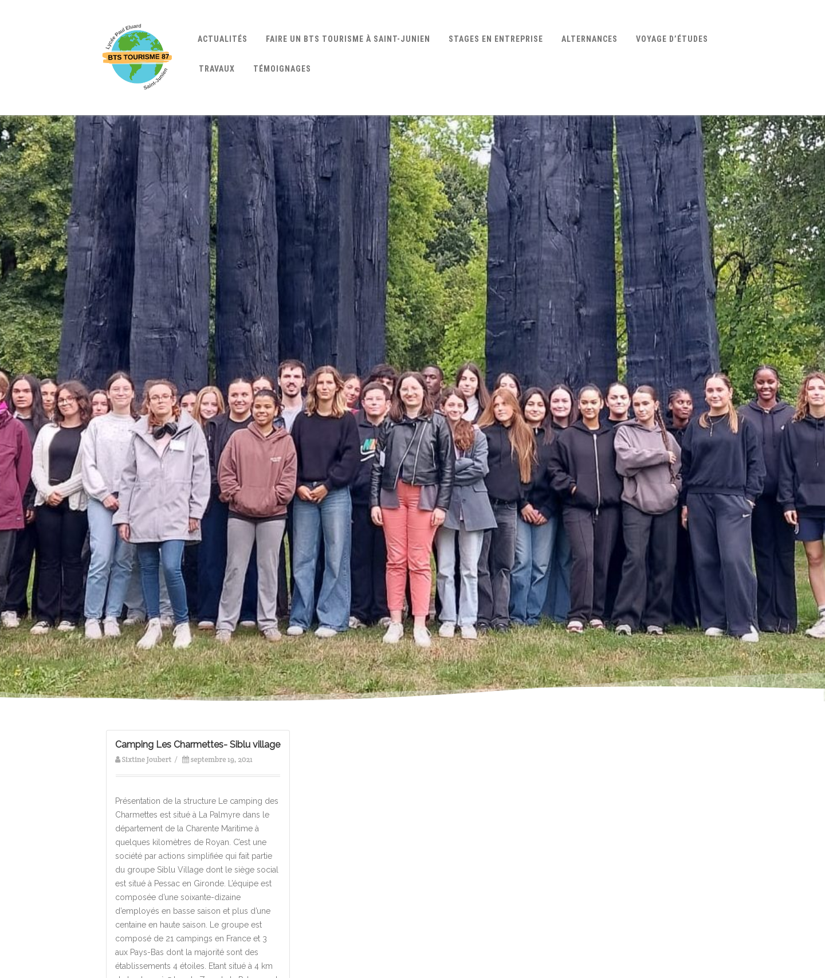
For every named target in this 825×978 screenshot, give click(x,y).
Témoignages (282, 68)
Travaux (217, 68)
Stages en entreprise (496, 39)
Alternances (589, 39)
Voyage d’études (672, 39)
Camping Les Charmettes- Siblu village (197, 744)
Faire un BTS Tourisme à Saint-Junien (348, 39)
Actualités (222, 39)
